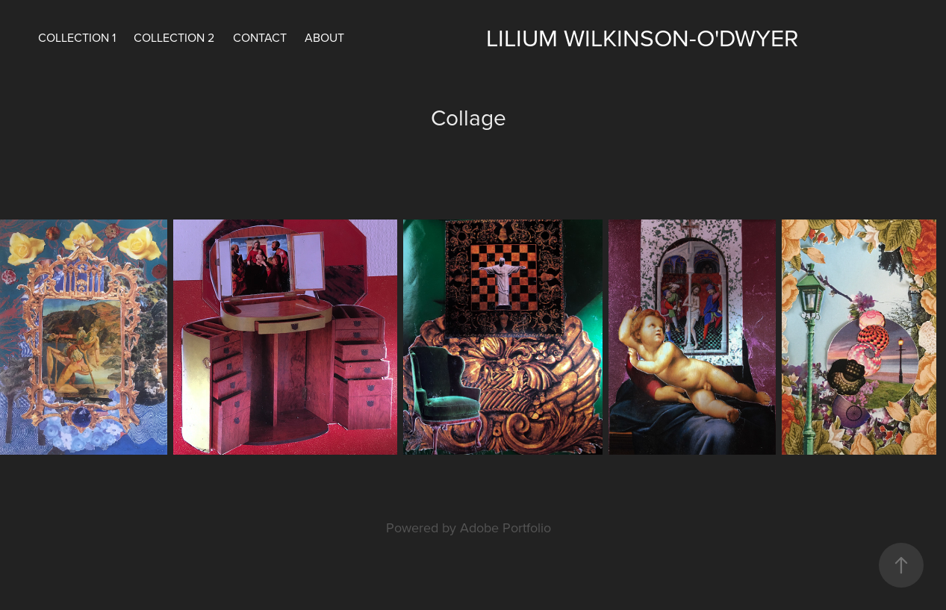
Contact (260, 37)
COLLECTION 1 (77, 37)
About (324, 37)
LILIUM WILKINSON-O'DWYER (642, 37)
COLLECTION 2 (174, 37)
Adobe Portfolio (505, 527)
